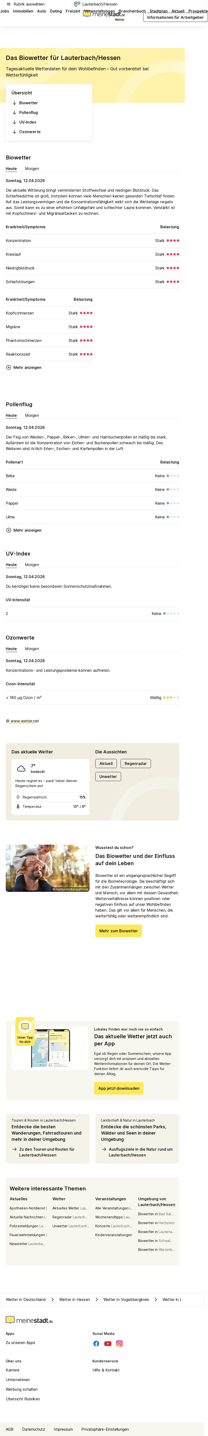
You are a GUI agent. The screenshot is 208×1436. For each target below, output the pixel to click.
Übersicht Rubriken (23, 1399)
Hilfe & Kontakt (106, 1370)
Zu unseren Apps (20, 1342)
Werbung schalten (22, 1389)
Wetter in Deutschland (26, 1299)
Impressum (63, 1429)
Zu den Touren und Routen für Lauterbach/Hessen (43, 1151)
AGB (9, 1429)
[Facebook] (96, 1343)
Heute (11, 168)
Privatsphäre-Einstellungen (105, 1429)
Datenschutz (33, 1429)
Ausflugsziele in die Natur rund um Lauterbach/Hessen (137, 1151)
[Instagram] (119, 1343)
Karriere (13, 1370)
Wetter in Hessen (70, 1299)
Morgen (32, 168)
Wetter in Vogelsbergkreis (121, 1299)
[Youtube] (108, 1343)
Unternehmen (18, 1379)
